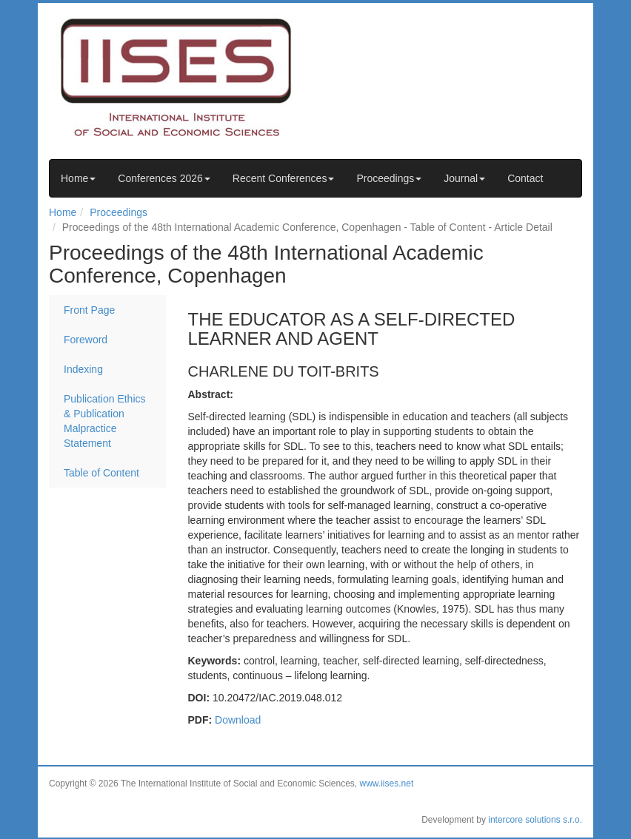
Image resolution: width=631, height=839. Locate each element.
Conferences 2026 (164, 178)
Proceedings (388, 178)
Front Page (89, 310)
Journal (464, 178)
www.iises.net (387, 783)
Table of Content (101, 473)
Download (238, 720)
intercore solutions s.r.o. (535, 820)
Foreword (85, 340)
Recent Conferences (284, 178)
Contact (525, 178)
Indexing (83, 369)
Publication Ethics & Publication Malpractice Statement (105, 421)
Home (78, 178)
